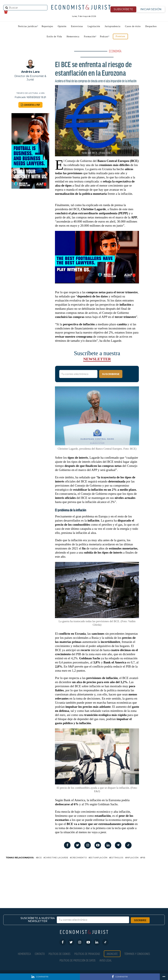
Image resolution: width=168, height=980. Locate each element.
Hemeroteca (73, 36)
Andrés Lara (30, 71)
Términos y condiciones (137, 953)
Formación (89, 36)
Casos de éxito (133, 26)
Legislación (94, 26)
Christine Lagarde (56, 858)
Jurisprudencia (112, 26)
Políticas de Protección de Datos (77, 960)
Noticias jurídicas (27, 26)
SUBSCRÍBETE (123, 9)
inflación (132, 858)
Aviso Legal (105, 960)
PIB (143, 858)
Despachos (151, 26)
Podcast (104, 36)
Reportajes (47, 26)
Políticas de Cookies (59, 953)
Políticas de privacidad (87, 953)
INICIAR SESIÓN (150, 9)
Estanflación (98, 858)
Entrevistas (77, 26)
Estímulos (116, 858)
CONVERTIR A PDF (30, 105)
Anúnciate (112, 953)
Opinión (62, 26)
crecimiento (79, 858)
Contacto (40, 953)
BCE (39, 858)
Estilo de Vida (54, 36)
